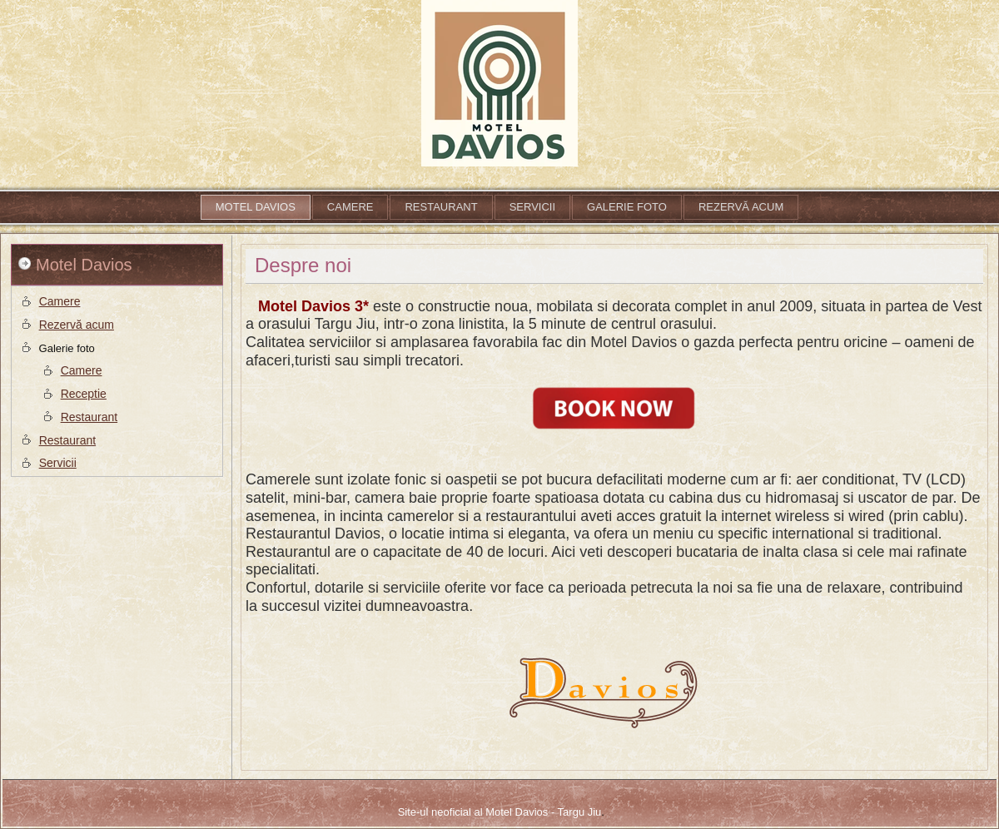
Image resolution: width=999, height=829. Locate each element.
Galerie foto (627, 207)
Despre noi (303, 265)
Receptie (84, 393)
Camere (350, 207)
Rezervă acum (740, 207)
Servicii (532, 207)
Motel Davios (256, 207)
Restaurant (441, 207)
